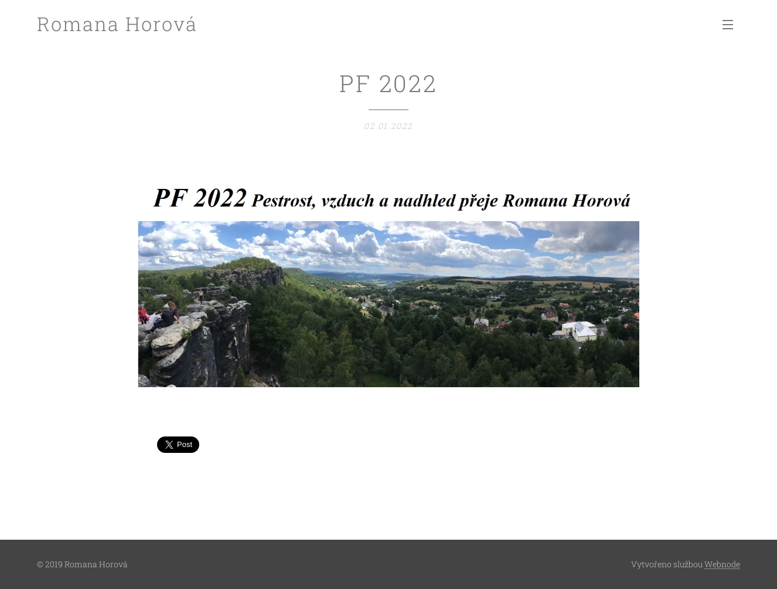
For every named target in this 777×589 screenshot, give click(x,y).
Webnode (722, 564)
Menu (728, 24)
